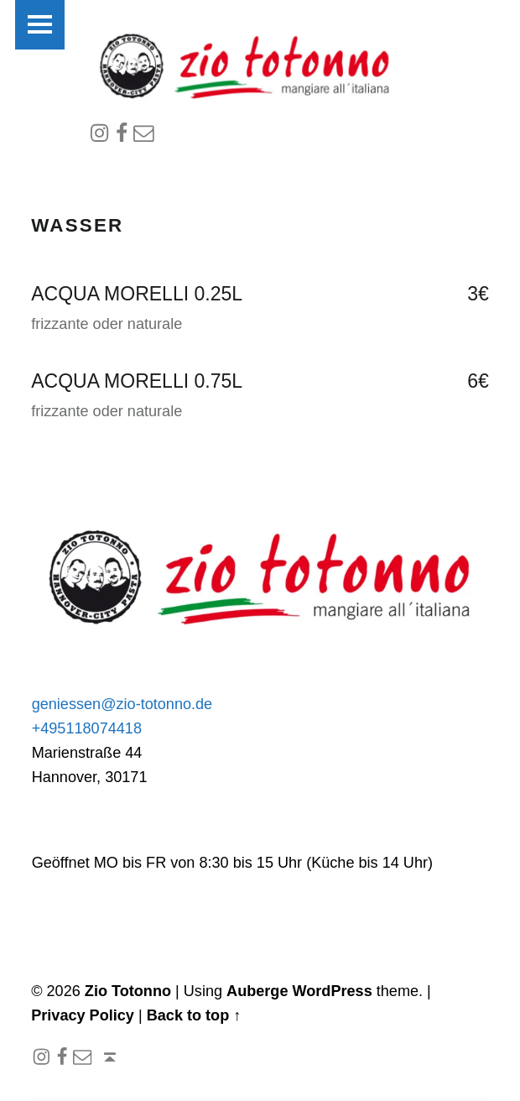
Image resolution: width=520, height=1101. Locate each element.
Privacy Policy (82, 1017)
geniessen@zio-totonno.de (122, 705)
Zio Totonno (128, 992)
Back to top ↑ (194, 1017)
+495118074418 (87, 729)
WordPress (332, 992)
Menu (44, 27)
